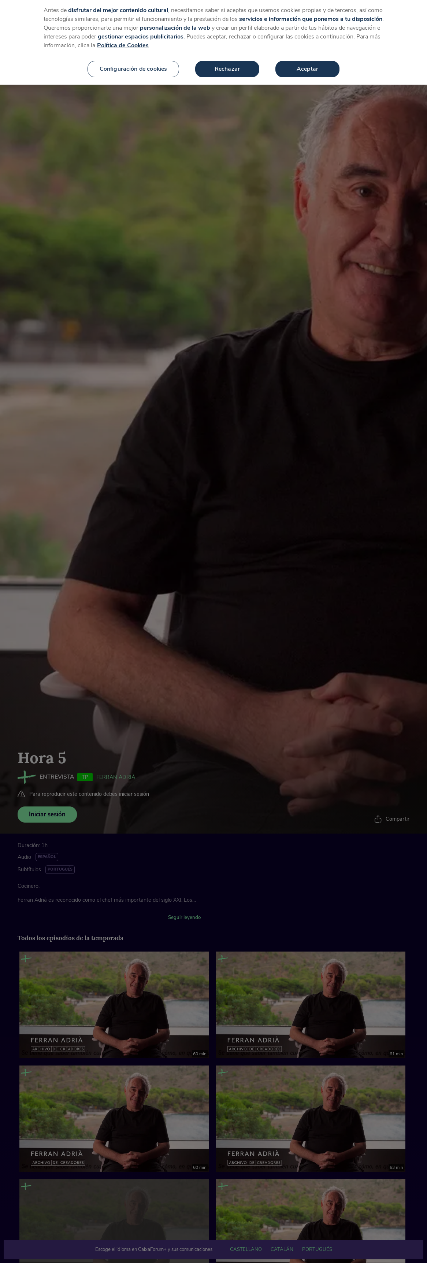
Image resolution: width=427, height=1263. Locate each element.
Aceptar (307, 64)
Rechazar (227, 64)
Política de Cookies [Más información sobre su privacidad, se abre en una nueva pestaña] (123, 41)
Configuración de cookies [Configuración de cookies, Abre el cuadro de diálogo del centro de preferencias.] (133, 64)
